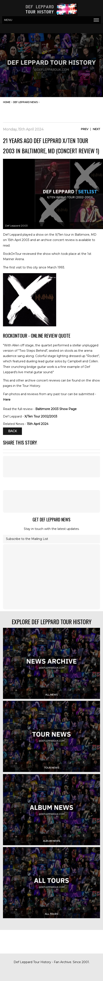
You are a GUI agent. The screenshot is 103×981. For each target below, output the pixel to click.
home (6, 102)
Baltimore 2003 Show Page (56, 409)
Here (6, 400)
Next (96, 129)
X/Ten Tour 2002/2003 (40, 416)
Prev (84, 129)
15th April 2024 (37, 424)
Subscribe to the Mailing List (27, 539)
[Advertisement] (66, 111)
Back (12, 431)
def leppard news (25, 102)
